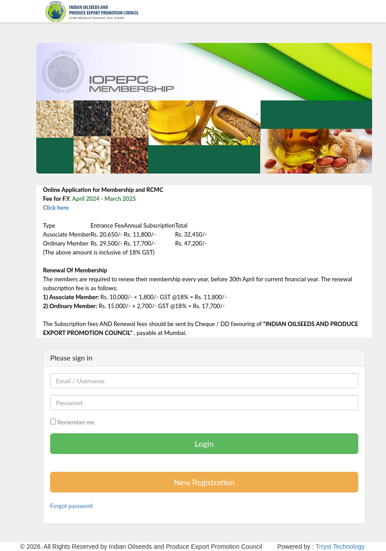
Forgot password (71, 505)
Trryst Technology (340, 546)
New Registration (204, 482)
